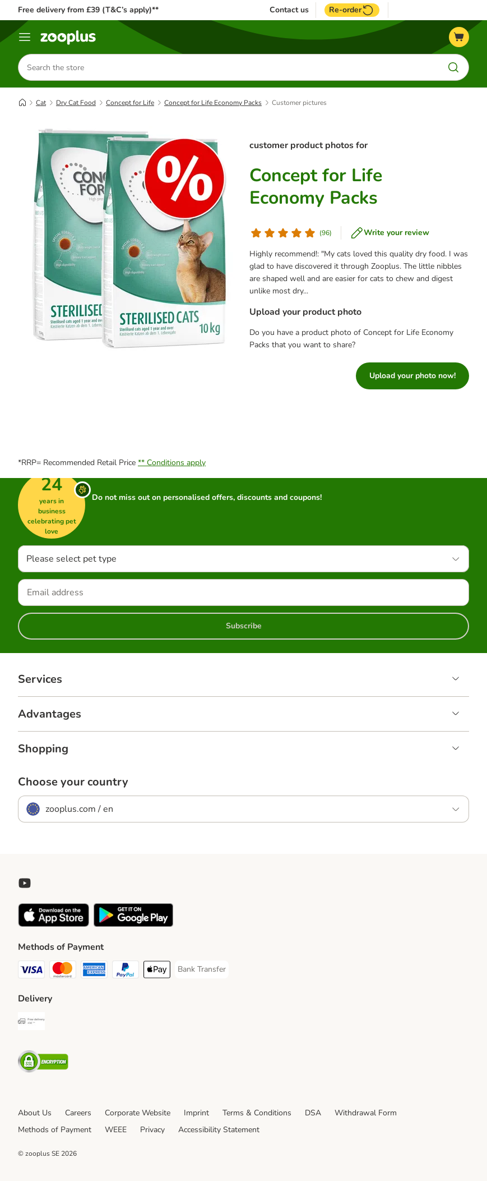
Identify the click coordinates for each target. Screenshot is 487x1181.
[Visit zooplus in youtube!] (24, 883)
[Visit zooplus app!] (53, 924)
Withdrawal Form (366, 1113)
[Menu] (24, 37)
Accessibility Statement (218, 1129)
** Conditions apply (172, 462)
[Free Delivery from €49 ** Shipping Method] (31, 1023)
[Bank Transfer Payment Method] (202, 969)
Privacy (152, 1129)
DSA (313, 1113)
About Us (35, 1113)
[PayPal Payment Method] (125, 971)
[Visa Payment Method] (31, 971)
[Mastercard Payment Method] (62, 971)
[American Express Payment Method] (94, 971)
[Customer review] (290, 233)
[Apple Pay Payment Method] (156, 971)
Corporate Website (137, 1113)
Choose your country (73, 782)
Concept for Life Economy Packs (213, 102)
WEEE (116, 1129)
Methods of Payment (54, 1129)
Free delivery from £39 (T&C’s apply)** (88, 9)
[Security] (43, 1063)
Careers (78, 1113)
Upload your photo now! (412, 375)
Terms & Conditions (256, 1113)
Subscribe (244, 626)
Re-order (352, 10)
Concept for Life (130, 102)
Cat (41, 102)
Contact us (289, 10)
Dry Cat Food (76, 102)
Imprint (196, 1113)
